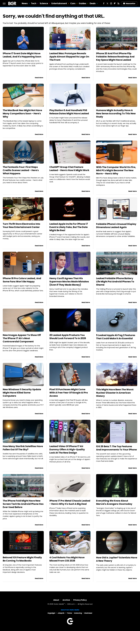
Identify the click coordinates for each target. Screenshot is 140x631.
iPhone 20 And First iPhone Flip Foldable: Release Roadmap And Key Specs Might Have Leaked (115, 56)
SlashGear (88, 613)
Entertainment (59, 3)
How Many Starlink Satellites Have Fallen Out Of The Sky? (23, 448)
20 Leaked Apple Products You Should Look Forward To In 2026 (67, 337)
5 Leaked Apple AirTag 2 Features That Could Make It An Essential (115, 337)
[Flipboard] (115, 3)
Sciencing (78, 613)
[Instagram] (111, 3)
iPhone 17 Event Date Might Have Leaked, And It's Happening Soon (22, 55)
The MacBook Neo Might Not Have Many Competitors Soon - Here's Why (22, 113)
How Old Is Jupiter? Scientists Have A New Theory (116, 559)
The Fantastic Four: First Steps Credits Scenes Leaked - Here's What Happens (21, 170)
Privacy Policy (80, 600)
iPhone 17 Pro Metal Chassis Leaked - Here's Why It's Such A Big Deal (69, 502)
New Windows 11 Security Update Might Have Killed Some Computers (22, 392)
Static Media (59, 604)
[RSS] (118, 3)
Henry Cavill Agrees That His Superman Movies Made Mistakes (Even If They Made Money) (69, 281)
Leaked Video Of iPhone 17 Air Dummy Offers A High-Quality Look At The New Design (67, 449)
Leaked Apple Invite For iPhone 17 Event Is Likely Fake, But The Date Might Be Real (68, 227)
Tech (33, 3)
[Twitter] (107, 3)
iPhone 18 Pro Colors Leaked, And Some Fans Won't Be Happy (22, 280)
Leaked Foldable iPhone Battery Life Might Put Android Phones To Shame (115, 281)
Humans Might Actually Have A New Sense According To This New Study (116, 113)
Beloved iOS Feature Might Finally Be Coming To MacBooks (22, 559)
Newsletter (129, 3)
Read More (39, 78)
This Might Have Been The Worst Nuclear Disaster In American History (114, 392)
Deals (93, 3)
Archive (66, 600)
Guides (82, 3)
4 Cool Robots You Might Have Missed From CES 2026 (67, 559)
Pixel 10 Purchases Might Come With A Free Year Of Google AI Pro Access (68, 392)
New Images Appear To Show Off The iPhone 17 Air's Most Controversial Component (22, 338)
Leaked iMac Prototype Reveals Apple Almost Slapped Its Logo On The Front (69, 56)
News (25, 3)
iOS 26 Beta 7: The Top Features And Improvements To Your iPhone (116, 448)
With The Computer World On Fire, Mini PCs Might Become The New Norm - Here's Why (116, 170)
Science (44, 3)
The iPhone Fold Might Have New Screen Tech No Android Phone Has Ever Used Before (23, 504)
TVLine (69, 613)
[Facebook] (104, 3)
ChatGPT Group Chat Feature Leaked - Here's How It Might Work (69, 169)
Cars (72, 3)
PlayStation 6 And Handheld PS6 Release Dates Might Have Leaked (69, 112)
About (56, 600)
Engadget (51, 613)
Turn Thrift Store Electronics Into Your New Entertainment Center (21, 225)
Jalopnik (61, 613)
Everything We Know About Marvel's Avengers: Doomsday (114, 502)
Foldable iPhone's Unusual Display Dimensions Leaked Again (116, 225)
